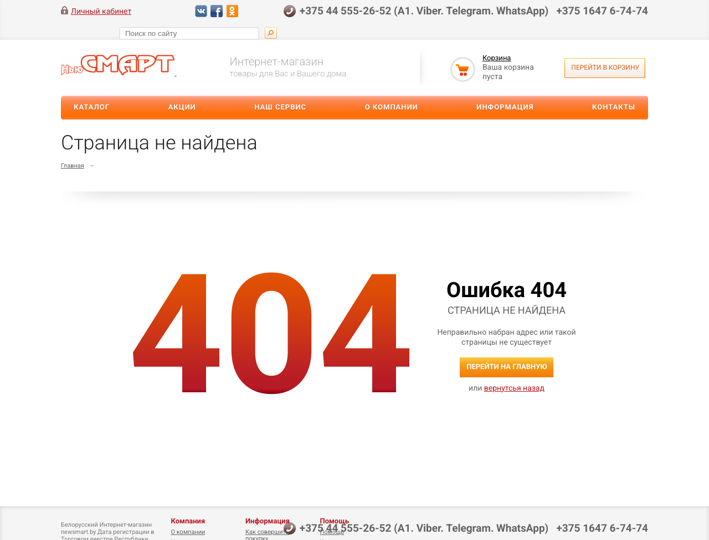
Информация (504, 107)
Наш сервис (280, 107)
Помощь (334, 521)
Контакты (613, 107)
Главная (72, 165)
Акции (182, 107)
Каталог (92, 107)
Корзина (496, 58)
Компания (188, 521)
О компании (391, 107)
